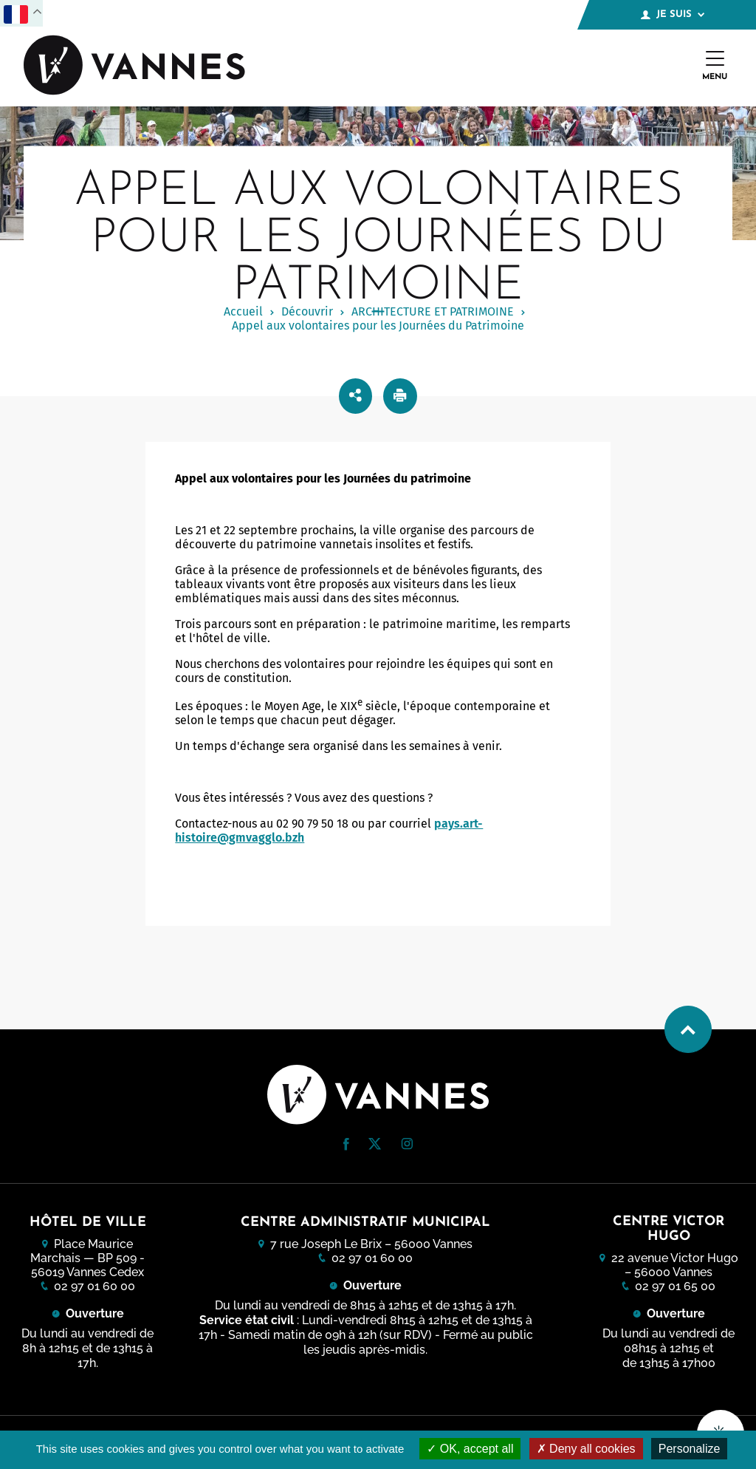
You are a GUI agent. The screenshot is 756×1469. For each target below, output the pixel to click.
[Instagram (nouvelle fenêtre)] (406, 1145)
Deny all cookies (586, 1448)
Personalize (690, 1448)
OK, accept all (470, 1448)
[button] (346, 1144)
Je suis (672, 14)
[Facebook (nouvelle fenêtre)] (346, 1146)
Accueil (243, 311)
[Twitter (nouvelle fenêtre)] (375, 1145)
